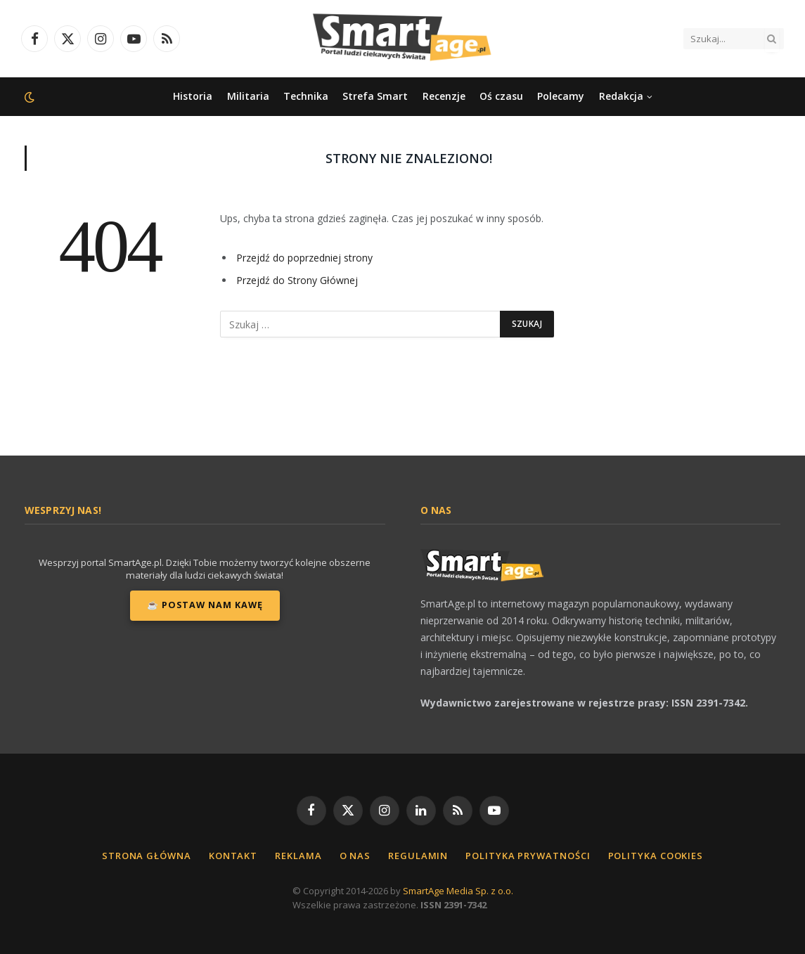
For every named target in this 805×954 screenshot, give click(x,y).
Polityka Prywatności (527, 855)
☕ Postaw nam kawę (205, 605)
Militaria (248, 96)
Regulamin (418, 855)
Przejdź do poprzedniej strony (304, 257)
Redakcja (621, 96)
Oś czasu (501, 96)
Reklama (298, 855)
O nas (355, 855)
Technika (305, 96)
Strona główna (146, 855)
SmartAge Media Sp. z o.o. (458, 890)
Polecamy (560, 96)
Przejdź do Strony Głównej (297, 280)
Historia (192, 96)
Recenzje (444, 96)
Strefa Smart (375, 96)
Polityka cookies (656, 855)
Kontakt (233, 855)
